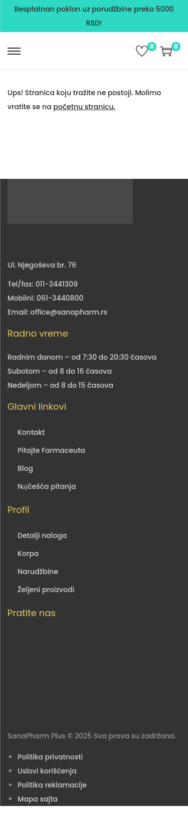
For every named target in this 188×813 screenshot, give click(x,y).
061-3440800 (60, 298)
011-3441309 (57, 284)
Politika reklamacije (52, 785)
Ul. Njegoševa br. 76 (42, 265)
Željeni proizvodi (46, 590)
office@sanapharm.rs (69, 312)
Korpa (28, 554)
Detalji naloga (42, 535)
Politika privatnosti (50, 757)
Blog (25, 468)
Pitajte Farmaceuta (51, 450)
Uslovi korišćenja (47, 771)
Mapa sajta (38, 799)
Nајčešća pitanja (47, 486)
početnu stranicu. (84, 107)
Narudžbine (38, 572)
